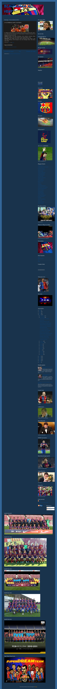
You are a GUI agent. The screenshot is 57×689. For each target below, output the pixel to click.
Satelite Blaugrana (41, 193)
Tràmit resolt (42, 320)
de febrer (41, 352)
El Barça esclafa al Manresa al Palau (46, 333)
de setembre (42, 342)
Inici (20, 51)
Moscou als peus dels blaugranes (45, 334)
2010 (40, 357)
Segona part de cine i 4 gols (44, 321)
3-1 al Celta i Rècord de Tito (44, 337)
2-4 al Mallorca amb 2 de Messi (45, 330)
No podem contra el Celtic (44, 336)
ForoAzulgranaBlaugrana (42, 188)
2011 (40, 356)
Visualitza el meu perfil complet (43, 502)
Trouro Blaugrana (41, 180)
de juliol (41, 345)
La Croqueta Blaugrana (42, 195)
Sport (39, 257)
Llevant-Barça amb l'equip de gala (45, 323)
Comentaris (49, 509)
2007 (40, 362)
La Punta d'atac (40, 176)
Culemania (40, 184)
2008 (40, 360)
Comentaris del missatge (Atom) (14, 53)
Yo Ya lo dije (40, 200)
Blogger (36, 686)
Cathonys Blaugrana (41, 173)
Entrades (49, 507)
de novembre (42, 317)
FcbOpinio (39, 197)
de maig (41, 348)
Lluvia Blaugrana (41, 192)
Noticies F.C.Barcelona (42, 177)
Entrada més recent (8, 51)
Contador (39, 85)
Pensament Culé (41, 165)
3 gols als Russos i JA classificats (45, 324)
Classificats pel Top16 (43, 327)
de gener (41, 354)
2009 (40, 359)
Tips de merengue (41, 189)
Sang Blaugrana (40, 191)
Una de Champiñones (41, 199)
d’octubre (41, 341)
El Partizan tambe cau (43, 339)
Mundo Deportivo (41, 258)
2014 (40, 311)
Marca (39, 261)
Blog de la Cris (40, 181)
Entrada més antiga (30, 51)
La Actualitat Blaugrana (42, 185)
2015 (40, 310)
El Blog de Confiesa (41, 168)
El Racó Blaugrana (41, 196)
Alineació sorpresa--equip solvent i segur (47, 375)
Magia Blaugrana (41, 203)
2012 (40, 314)
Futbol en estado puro (41, 172)
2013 (40, 313)
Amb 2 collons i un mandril (44, 318)
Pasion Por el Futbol (41, 169)
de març (41, 351)
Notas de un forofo (41, 201)
